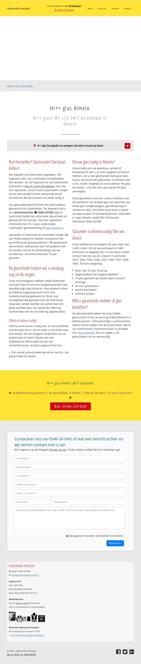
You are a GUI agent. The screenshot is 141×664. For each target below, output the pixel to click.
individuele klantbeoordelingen (27, 635)
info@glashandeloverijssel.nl (25, 575)
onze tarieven (54, 228)
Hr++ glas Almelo (24, 85)
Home (10, 85)
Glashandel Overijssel (18, 8)
